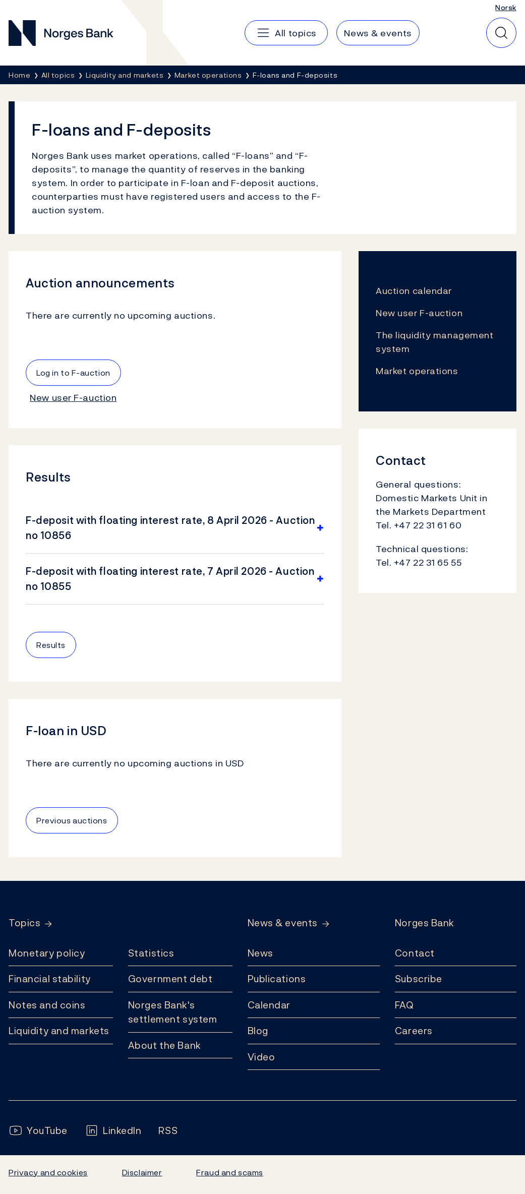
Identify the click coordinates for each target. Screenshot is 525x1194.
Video (261, 1057)
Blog (258, 1031)
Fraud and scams (229, 1172)
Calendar (269, 1005)
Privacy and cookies (48, 1172)
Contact (415, 953)
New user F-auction (73, 397)
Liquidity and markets (59, 1031)
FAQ (404, 1005)
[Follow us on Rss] (168, 1130)
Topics (24, 923)
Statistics (151, 953)
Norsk (505, 7)
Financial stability (50, 979)
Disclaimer (142, 1172)
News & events (283, 923)
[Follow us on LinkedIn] (113, 1130)
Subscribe (418, 979)
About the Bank (164, 1045)
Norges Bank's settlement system (172, 1012)
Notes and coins (47, 1005)
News (260, 953)
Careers (414, 1031)
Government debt (170, 979)
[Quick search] (501, 33)
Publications (277, 979)
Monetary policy (47, 953)
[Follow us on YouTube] (38, 1130)
